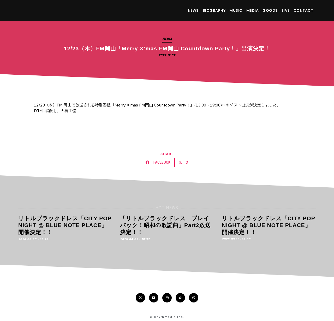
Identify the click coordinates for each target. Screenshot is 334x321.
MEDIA (252, 10)
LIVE (286, 10)
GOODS (270, 10)
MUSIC (235, 10)
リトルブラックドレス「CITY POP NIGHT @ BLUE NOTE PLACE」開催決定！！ (64, 225)
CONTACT (303, 10)
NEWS (193, 10)
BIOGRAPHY (214, 10)
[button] (158, 162)
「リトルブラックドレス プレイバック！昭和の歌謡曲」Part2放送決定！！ (165, 225)
